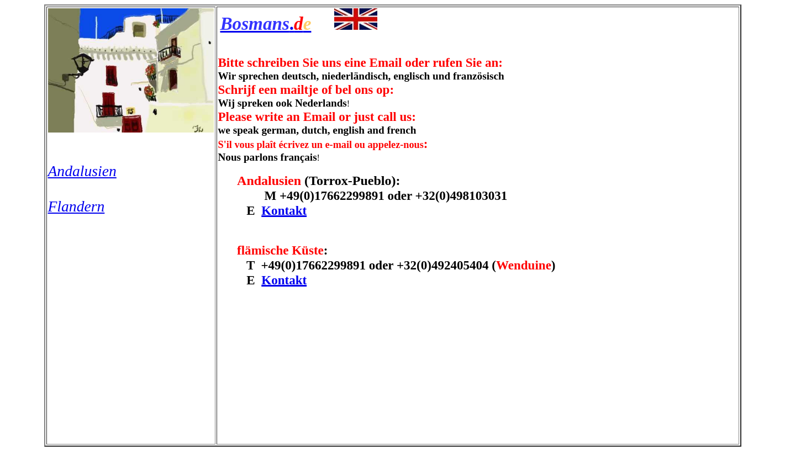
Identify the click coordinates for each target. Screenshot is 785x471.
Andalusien (82, 170)
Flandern (76, 206)
